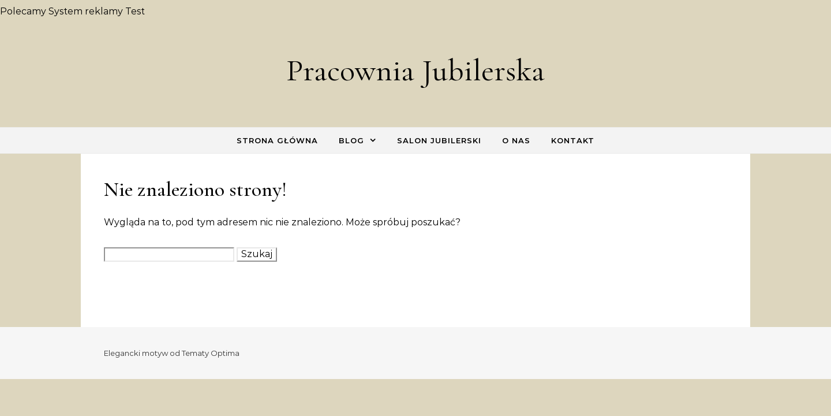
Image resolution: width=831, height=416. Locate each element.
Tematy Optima (210, 353)
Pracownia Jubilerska (415, 70)
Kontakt (572, 140)
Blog (351, 140)
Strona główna (277, 140)
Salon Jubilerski (439, 140)
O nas (516, 140)
